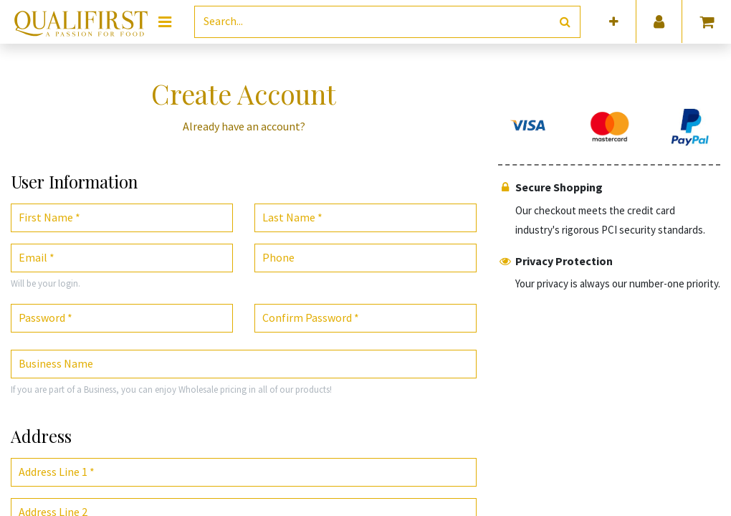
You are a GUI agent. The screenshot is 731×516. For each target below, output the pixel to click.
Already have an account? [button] (244, 126)
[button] (614, 22)
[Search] (565, 21)
